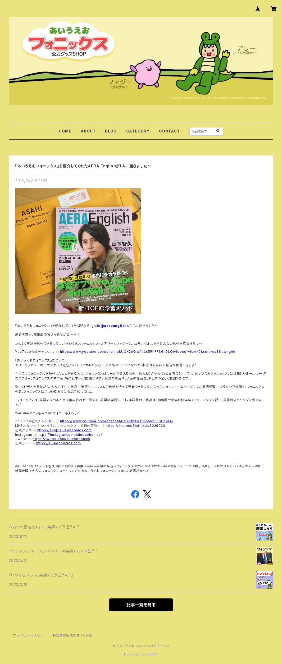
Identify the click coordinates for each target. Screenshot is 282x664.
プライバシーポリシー (28, 635)
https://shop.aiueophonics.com (64, 430)
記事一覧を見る (141, 604)
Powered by (141, 654)
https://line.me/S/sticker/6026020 (135, 426)
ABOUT (88, 131)
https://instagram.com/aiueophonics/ (70, 435)
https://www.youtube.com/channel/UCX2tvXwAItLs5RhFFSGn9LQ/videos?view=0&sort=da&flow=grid (147, 352)
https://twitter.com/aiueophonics (61, 439)
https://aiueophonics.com (58, 443)
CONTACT (169, 131)
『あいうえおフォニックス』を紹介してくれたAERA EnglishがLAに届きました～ (83, 166)
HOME (65, 131)
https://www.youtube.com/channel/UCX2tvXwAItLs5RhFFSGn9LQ (116, 421)
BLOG (110, 131)
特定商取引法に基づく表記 (72, 635)
